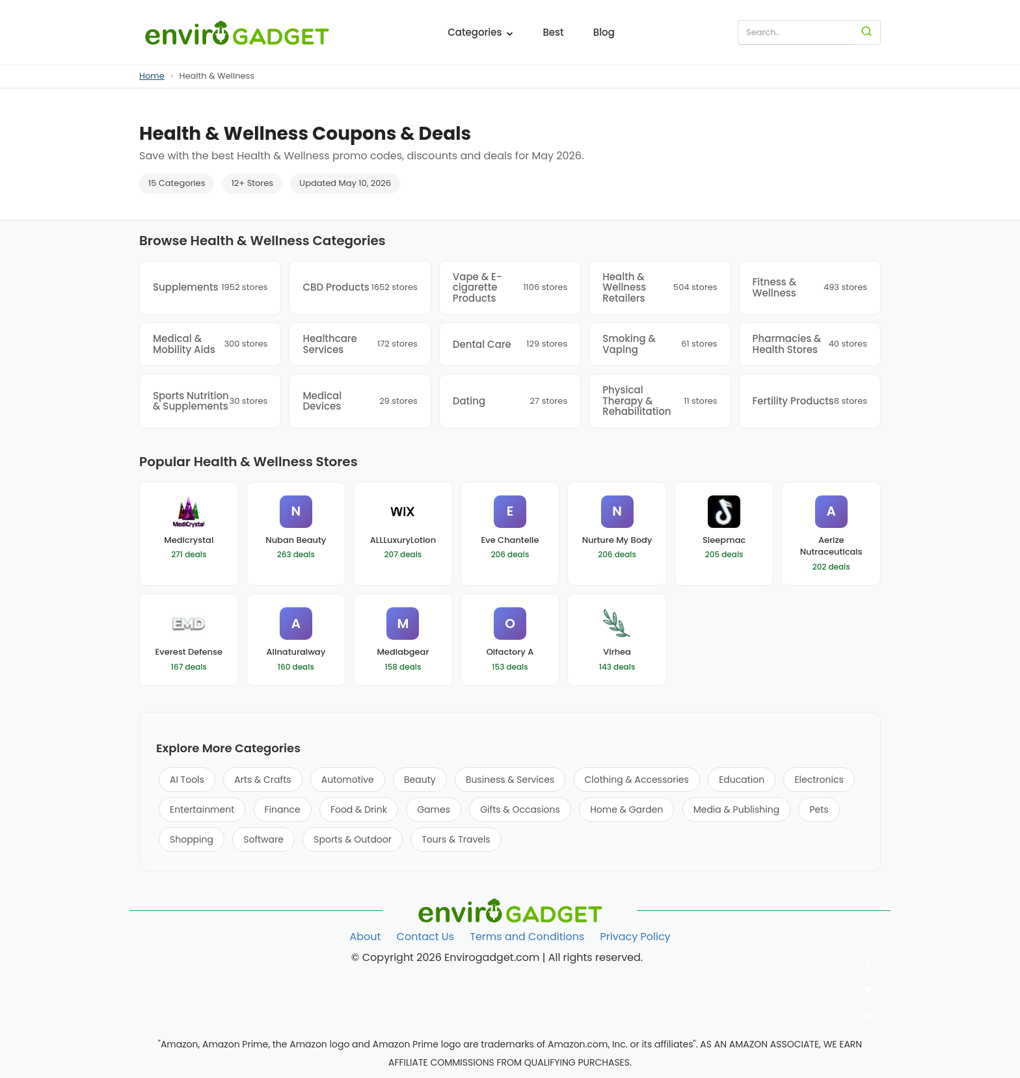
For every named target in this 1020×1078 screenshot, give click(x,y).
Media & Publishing (736, 809)
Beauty (420, 779)
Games (433, 809)
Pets (818, 809)
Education (741, 779)
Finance (283, 809)
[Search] (867, 32)
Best (553, 32)
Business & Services (510, 779)
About (365, 936)
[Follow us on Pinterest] (868, 1016)
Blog (604, 32)
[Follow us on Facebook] (868, 964)
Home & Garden (626, 809)
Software (263, 839)
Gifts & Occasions (520, 809)
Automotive (347, 779)
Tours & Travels (456, 839)
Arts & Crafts (262, 779)
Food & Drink (358, 809)
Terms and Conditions (527, 936)
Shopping (191, 839)
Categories (480, 32)
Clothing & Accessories (637, 779)
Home (152, 76)
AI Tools (187, 779)
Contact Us (425, 936)
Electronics (818, 779)
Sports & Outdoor (353, 839)
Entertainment (202, 809)
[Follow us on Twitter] (868, 990)
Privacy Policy (635, 936)
